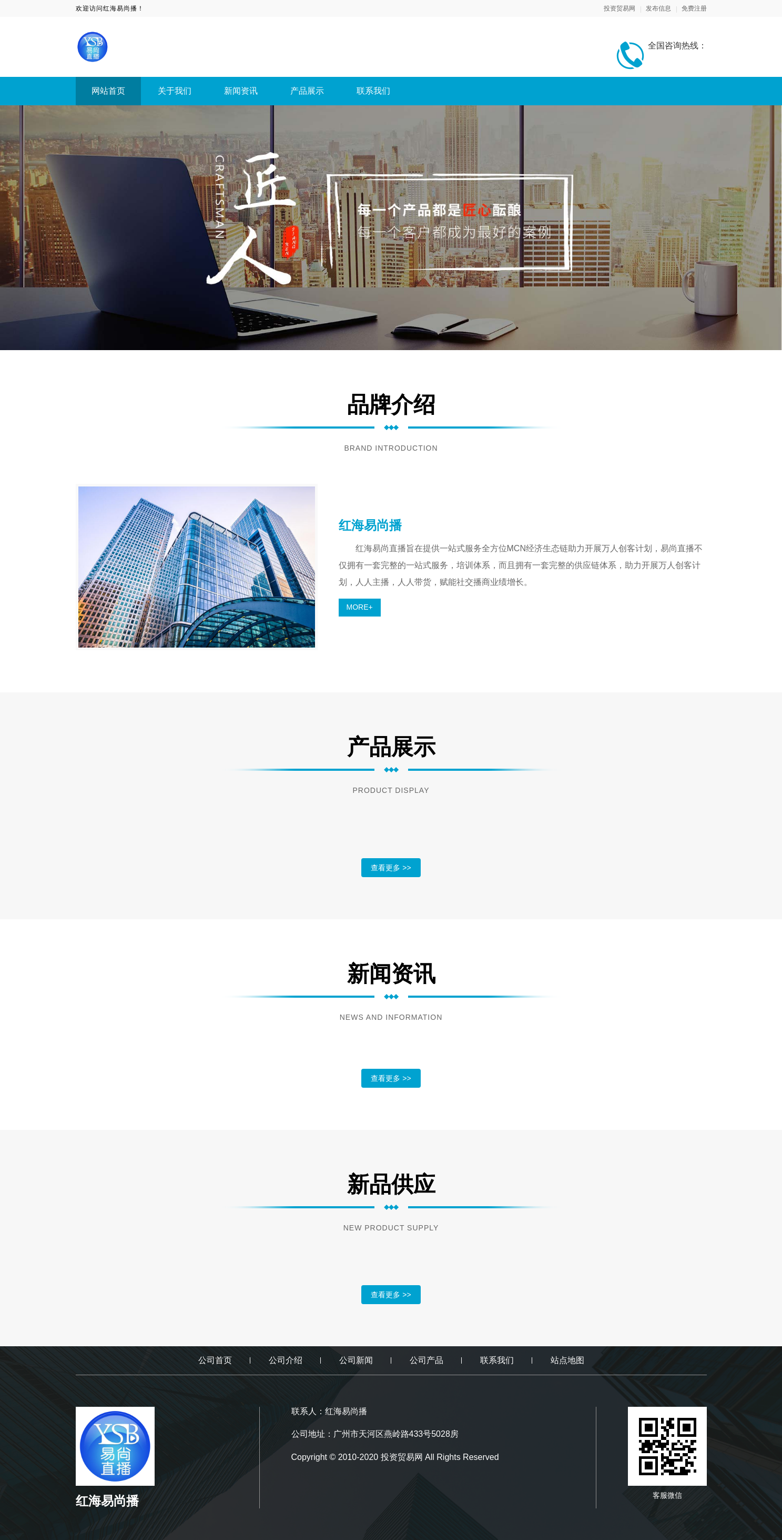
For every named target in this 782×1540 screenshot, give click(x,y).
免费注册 (694, 8)
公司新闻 (356, 1360)
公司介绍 (285, 1360)
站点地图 (567, 1360)
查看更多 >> (391, 867)
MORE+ (360, 607)
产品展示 (307, 90)
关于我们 (174, 90)
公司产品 (426, 1360)
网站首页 (108, 90)
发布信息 (658, 8)
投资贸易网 (619, 8)
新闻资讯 (241, 90)
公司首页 (215, 1360)
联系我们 (373, 90)
